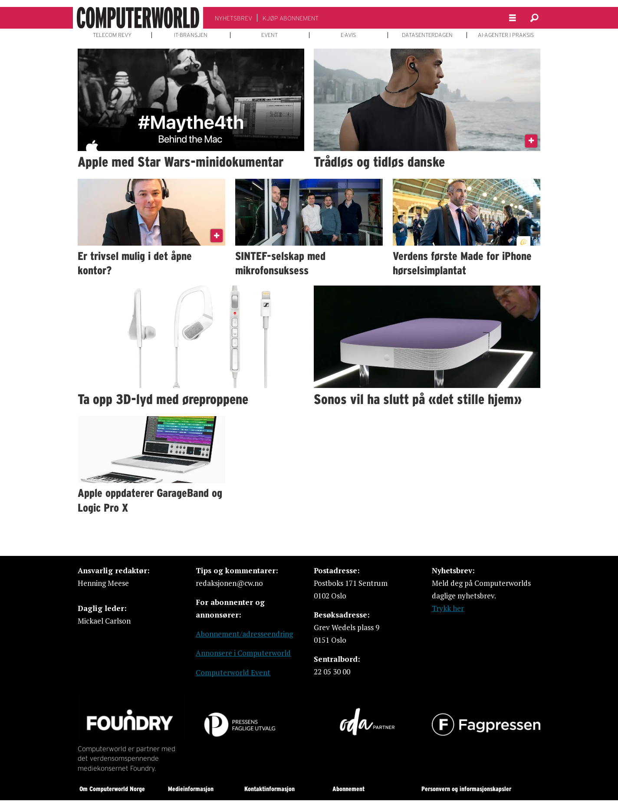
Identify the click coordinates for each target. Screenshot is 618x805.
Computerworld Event (233, 672)
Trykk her (448, 608)
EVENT (269, 35)
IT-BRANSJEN (190, 35)
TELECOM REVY (112, 35)
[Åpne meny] (512, 18)
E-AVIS (348, 35)
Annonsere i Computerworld (243, 653)
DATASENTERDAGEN (427, 35)
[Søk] (534, 18)
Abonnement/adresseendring (244, 634)
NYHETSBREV (233, 18)
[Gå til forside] (138, 18)
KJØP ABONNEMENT (291, 18)
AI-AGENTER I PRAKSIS (506, 35)
